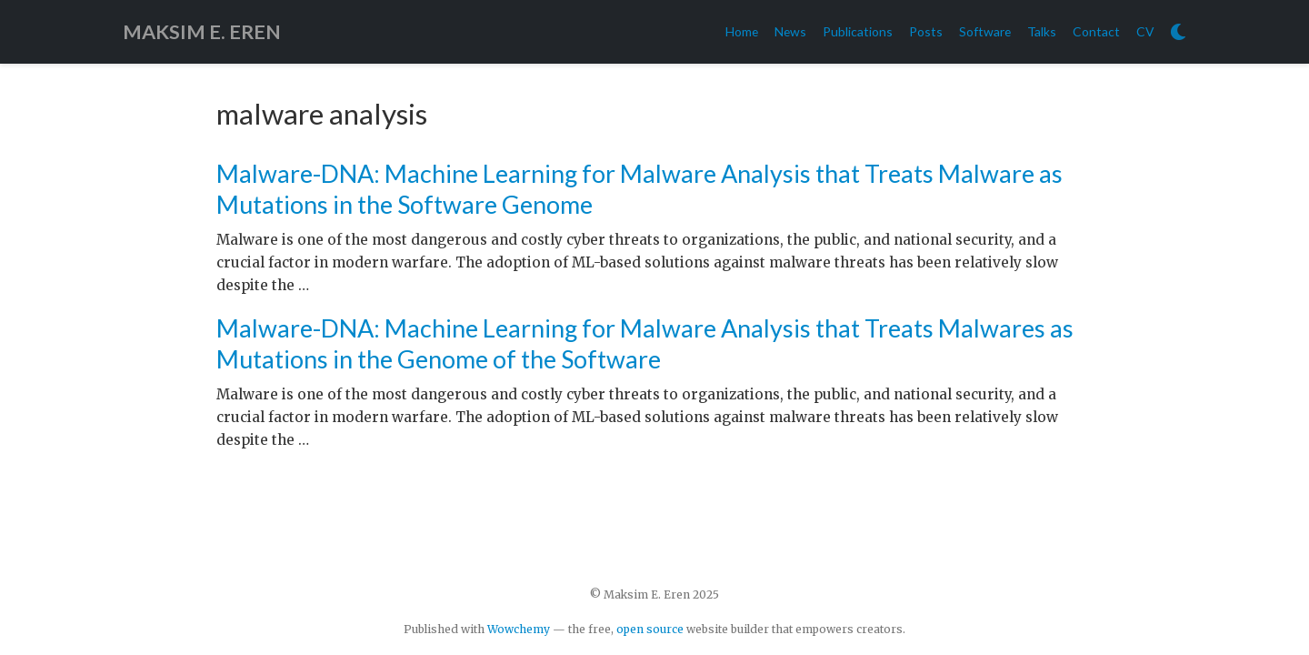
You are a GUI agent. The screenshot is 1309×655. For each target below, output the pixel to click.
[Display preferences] (1178, 32)
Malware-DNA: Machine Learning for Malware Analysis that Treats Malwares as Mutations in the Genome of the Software (645, 343)
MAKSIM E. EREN (202, 32)
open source (650, 629)
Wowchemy (518, 629)
